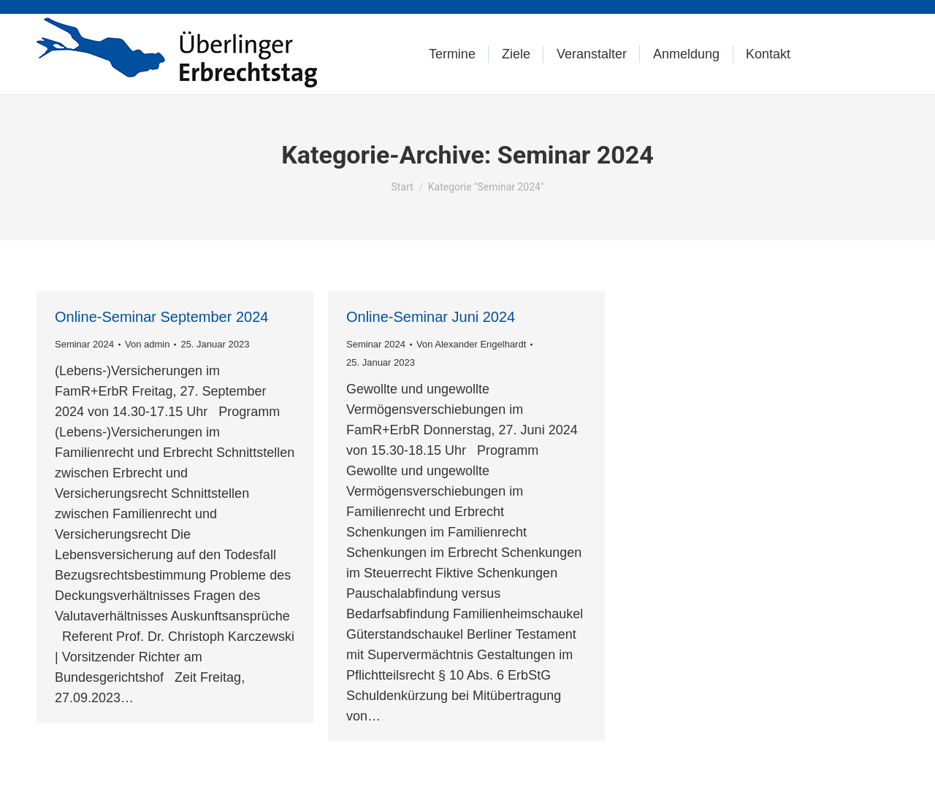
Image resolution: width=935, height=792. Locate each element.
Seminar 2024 (84, 344)
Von (147, 344)
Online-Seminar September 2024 (161, 317)
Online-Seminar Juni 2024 (430, 317)
